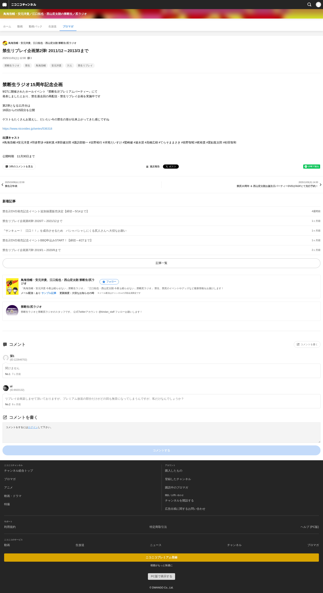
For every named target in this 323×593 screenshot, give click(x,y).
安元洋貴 (56, 65)
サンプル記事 (48, 293)
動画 (20, 26)
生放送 (52, 26)
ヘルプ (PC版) (310, 526)
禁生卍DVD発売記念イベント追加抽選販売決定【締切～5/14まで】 (45, 211)
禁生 (27, 65)
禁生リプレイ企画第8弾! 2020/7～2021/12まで (32, 221)
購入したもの (173, 470)
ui (17, 388)
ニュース (156, 545)
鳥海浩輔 (41, 65)
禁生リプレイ (85, 65)
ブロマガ (68, 26)
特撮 (7, 504)
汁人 (69, 65)
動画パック (35, 26)
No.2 (7, 404)
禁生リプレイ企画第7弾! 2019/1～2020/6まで (31, 250)
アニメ (8, 487)
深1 (18, 357)
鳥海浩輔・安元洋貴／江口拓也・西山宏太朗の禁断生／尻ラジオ (45, 13)
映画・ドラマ (12, 496)
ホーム (7, 26)
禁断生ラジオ (12, 65)
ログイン (33, 427)
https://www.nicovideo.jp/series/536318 (27, 128)
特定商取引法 (158, 526)
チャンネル (234, 545)
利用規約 (10, 526)
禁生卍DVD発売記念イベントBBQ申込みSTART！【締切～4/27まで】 (47, 240)
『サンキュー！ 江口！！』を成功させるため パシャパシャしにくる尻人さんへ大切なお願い (64, 230)
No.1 (7, 374)
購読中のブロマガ (176, 487)
